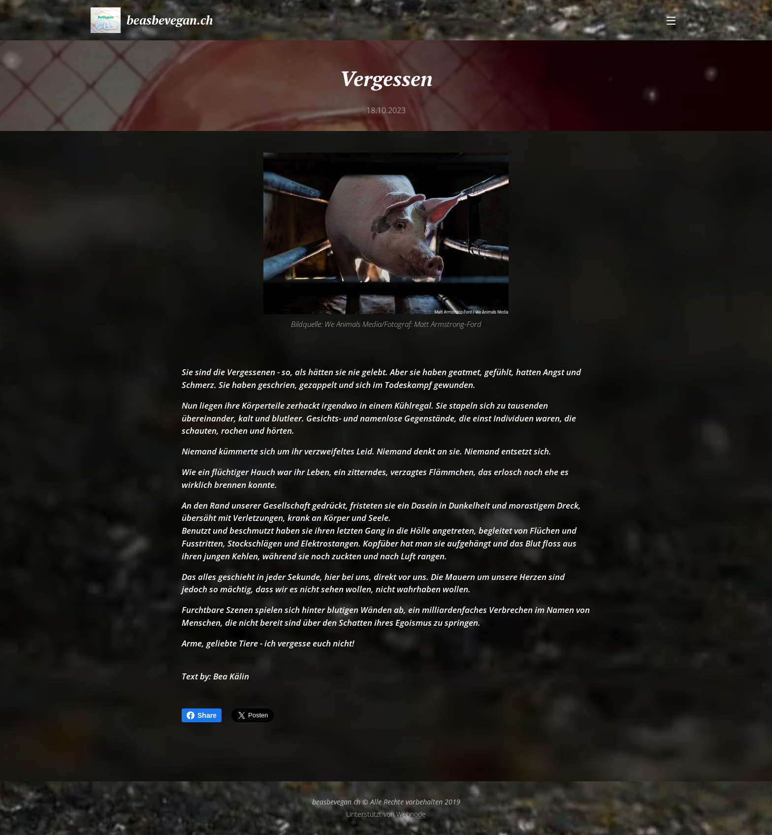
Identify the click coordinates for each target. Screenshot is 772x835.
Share (202, 715)
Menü (671, 20)
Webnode (411, 814)
